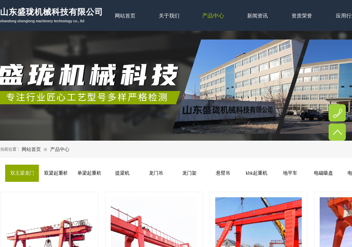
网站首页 (31, 149)
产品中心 (59, 149)
